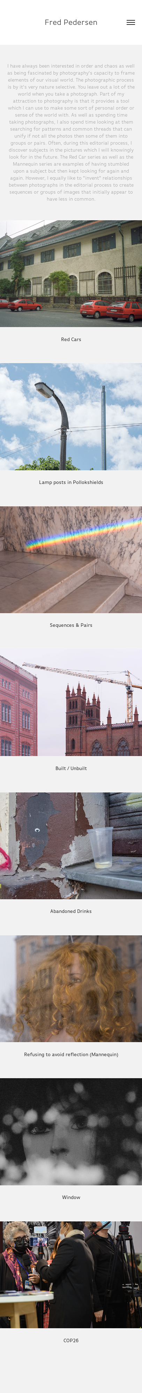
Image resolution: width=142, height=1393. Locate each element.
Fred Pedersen (71, 22)
